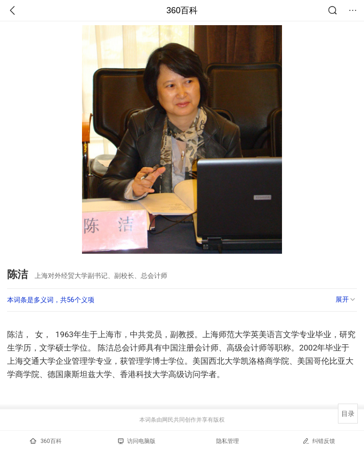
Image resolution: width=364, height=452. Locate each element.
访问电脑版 (136, 441)
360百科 (182, 10)
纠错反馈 (318, 440)
